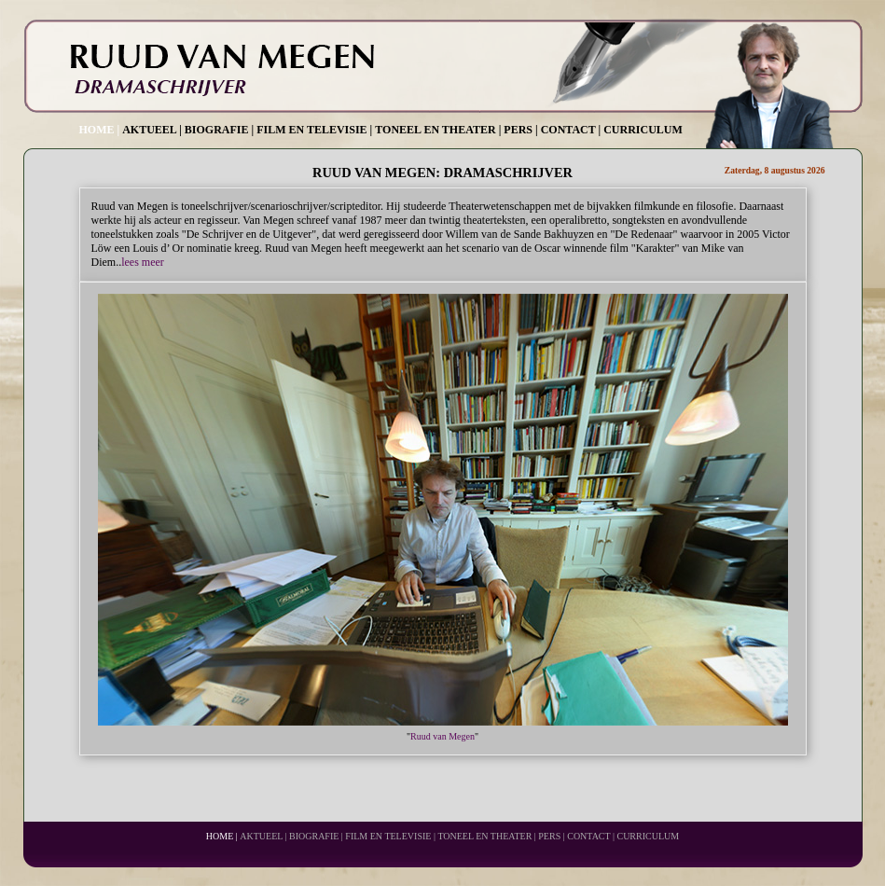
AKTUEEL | (152, 129)
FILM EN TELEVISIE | (314, 129)
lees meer (142, 262)
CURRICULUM (643, 129)
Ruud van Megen (442, 736)
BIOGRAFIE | (219, 129)
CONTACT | (571, 129)
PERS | (520, 129)
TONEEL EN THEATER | (438, 129)
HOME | (99, 129)
